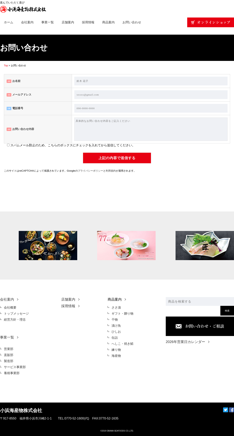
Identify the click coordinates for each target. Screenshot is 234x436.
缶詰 (115, 337)
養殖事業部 (12, 373)
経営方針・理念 (15, 319)
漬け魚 (116, 325)
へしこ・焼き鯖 (122, 343)
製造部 (8, 361)
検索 (227, 310)
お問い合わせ (131, 22)
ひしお (116, 331)
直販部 (8, 355)
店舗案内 (68, 22)
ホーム (8, 22)
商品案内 (108, 22)
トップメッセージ (16, 313)
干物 (115, 319)
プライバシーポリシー (90, 170)
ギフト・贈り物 (122, 313)
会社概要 (10, 307)
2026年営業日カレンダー (185, 342)
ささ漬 (116, 307)
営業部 (8, 349)
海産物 (116, 355)
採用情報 (88, 22)
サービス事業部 (15, 367)
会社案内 (27, 22)
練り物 (116, 349)
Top (6, 65)
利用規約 (111, 170)
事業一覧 (47, 22)
